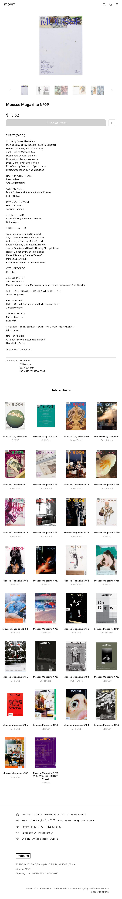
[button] (111, 90)
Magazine (79, 820)
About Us (27, 814)
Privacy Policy (53, 826)
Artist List (63, 814)
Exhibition (50, 814)
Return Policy (29, 826)
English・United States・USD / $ (40, 838)
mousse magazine (22, 349)
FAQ (41, 826)
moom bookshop (10, 4)
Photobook (64, 820)
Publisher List (78, 814)
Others (91, 820)
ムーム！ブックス (42, 820)
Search (104, 4)
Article (38, 814)
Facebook (29, 832)
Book (25, 820)
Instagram (45, 832)
